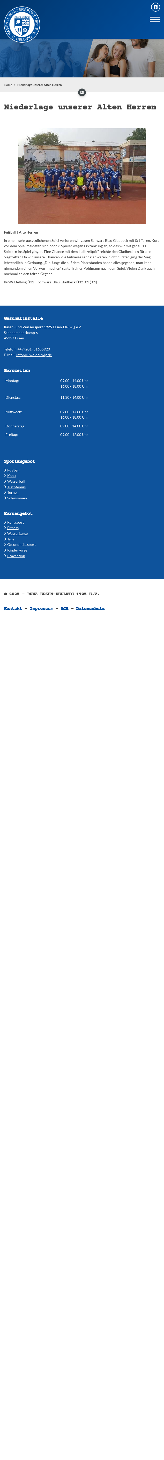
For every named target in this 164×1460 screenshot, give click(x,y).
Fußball (12, 470)
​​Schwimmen (15, 498)
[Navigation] (155, 19)
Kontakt (13, 608)
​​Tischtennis (15, 487)
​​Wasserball (14, 481)
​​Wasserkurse (16, 533)
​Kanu (10, 475)
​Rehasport (14, 522)
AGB (65, 608)
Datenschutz (90, 608)
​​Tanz (9, 539)
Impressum (41, 608)
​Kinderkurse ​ (15, 550)
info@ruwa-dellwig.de (34, 355)
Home (8, 84)
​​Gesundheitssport (20, 544)
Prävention (14, 556)
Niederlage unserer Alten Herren (39, 84)
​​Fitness (11, 527)
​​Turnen (11, 492)
